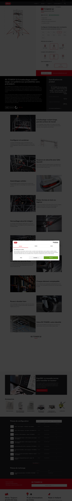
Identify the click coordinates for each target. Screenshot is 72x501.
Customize (36, 257)
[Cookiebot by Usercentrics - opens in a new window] (53, 242)
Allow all (51, 257)
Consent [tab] (20, 246)
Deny (21, 257)
